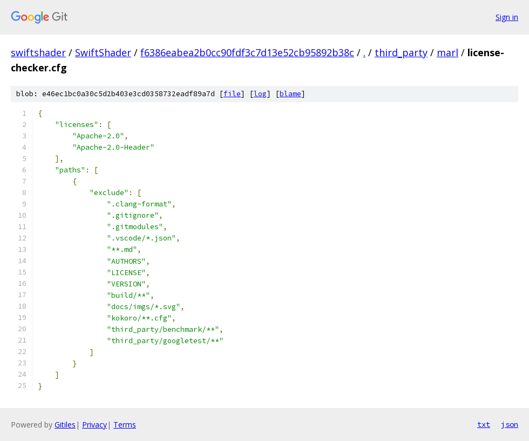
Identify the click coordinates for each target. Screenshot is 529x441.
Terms (124, 424)
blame (290, 93)
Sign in (507, 17)
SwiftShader (103, 52)
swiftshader (38, 52)
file (232, 93)
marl (447, 52)
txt (483, 424)
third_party (401, 52)
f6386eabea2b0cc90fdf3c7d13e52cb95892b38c (247, 52)
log (260, 93)
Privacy (94, 424)
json (509, 424)
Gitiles (65, 424)
